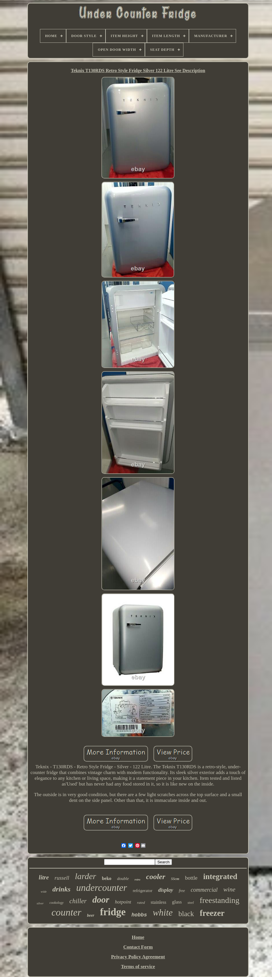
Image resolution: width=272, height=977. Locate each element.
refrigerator (142, 890)
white (163, 912)
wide (44, 891)
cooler (155, 876)
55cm (175, 879)
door (100, 900)
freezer (212, 913)
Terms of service (138, 966)
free (182, 891)
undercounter (101, 888)
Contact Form (138, 947)
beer (90, 915)
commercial (204, 890)
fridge (113, 912)
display (165, 890)
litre (44, 877)
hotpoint (123, 902)
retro (137, 879)
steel (190, 903)
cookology (56, 903)
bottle (191, 878)
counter (66, 912)
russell (62, 878)
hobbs (139, 915)
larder (85, 876)
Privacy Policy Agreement (138, 956)
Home (138, 937)
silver (40, 903)
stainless (158, 902)
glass (177, 902)
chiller (78, 901)
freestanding (219, 900)
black (186, 914)
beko (106, 878)
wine (229, 889)
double (123, 878)
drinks (61, 889)
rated (141, 902)
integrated (220, 876)
